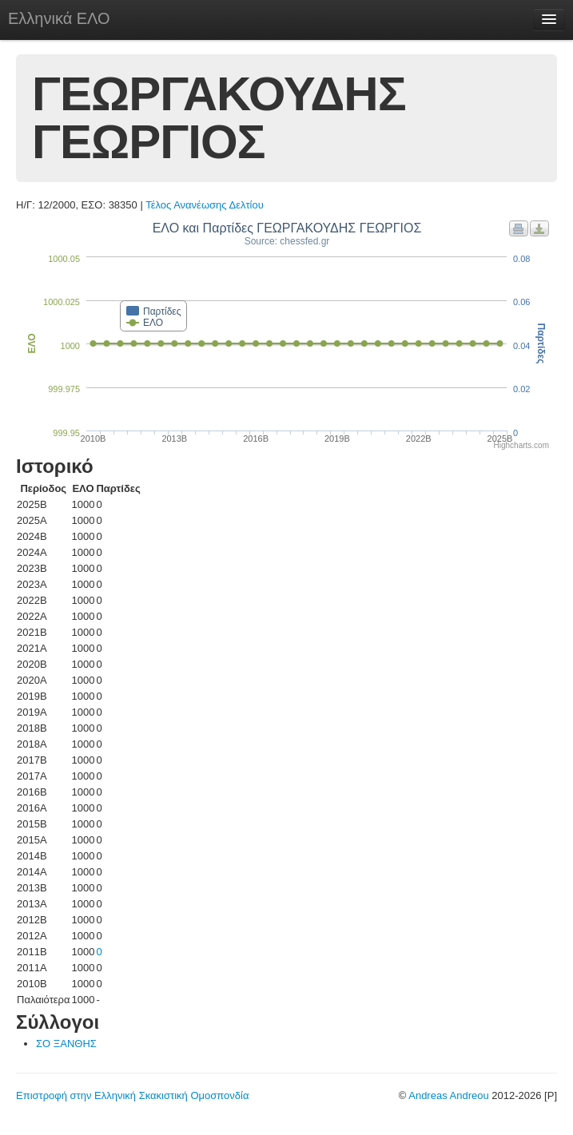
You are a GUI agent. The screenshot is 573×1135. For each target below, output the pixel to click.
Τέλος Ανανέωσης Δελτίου (204, 205)
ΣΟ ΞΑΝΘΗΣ (66, 1044)
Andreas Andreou (448, 1095)
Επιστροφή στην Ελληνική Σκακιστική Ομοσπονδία (132, 1095)
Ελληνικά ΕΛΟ (59, 18)
